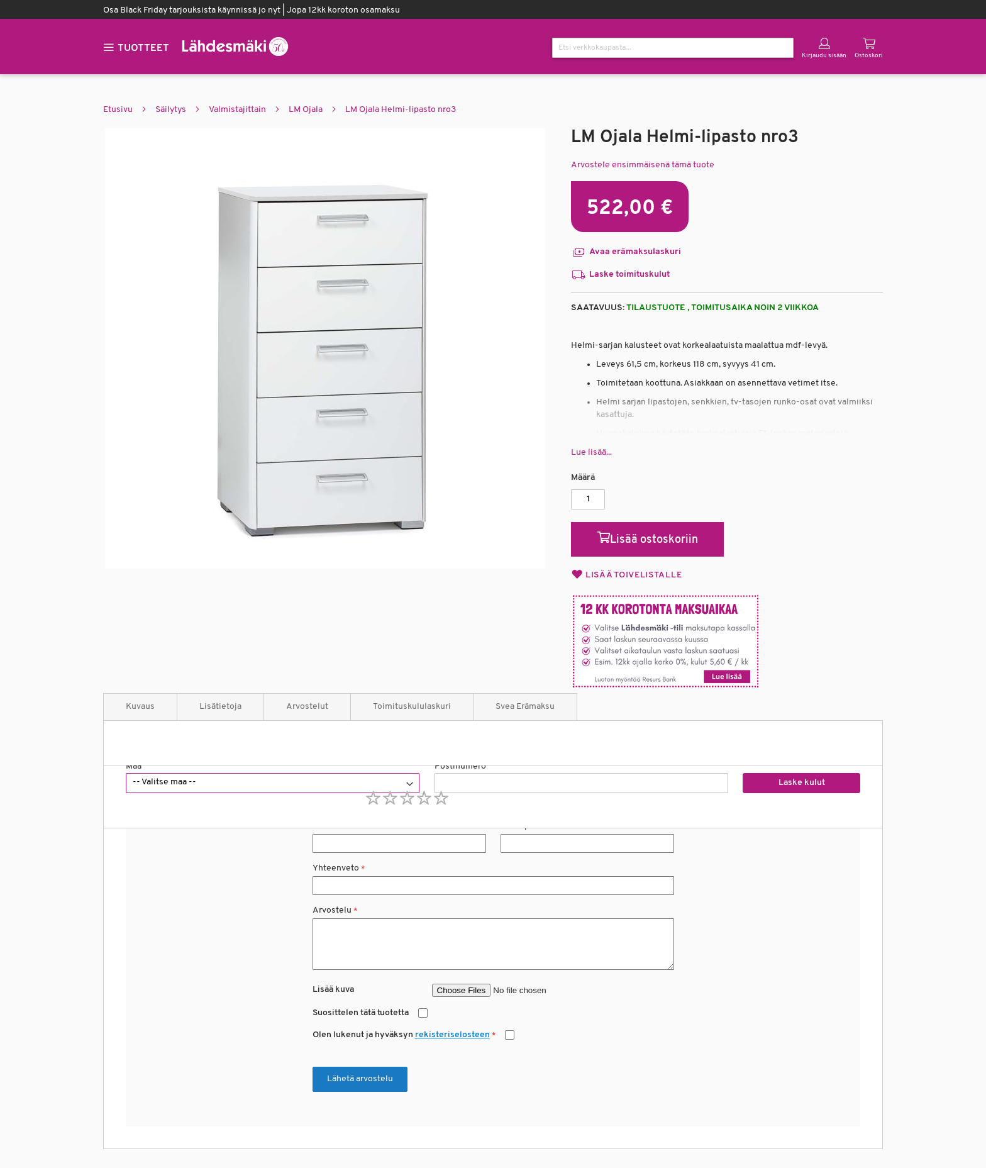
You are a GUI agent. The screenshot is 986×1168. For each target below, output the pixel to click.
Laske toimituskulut (620, 274)
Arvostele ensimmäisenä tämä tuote (642, 165)
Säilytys (170, 109)
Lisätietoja (220, 706)
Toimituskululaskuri (412, 706)
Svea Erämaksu (525, 706)
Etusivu (118, 109)
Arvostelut (307, 706)
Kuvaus (140, 706)
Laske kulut (801, 782)
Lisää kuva (333, 989)
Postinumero (460, 766)
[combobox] (673, 48)
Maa (133, 766)
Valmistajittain (237, 109)
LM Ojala (306, 109)
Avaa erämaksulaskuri (626, 252)
